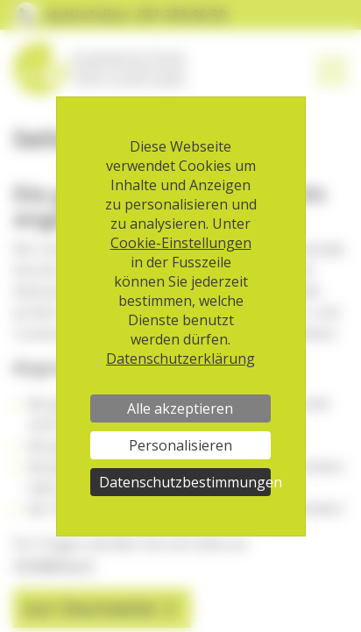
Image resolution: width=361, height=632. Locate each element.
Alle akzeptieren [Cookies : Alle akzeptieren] (180, 408)
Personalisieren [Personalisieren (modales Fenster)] (180, 445)
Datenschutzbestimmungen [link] (185, 482)
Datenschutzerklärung (180, 358)
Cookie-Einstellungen (180, 242)
